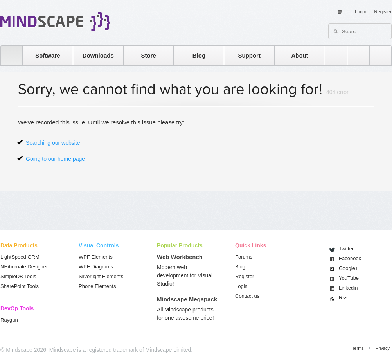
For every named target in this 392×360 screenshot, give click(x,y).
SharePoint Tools (19, 286)
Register (383, 11)
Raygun (9, 320)
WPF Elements (96, 257)
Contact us (247, 296)
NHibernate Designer (24, 267)
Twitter (346, 249)
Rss (343, 298)
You (349, 278)
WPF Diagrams (96, 267)
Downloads (98, 55)
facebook (376, 55)
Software (47, 55)
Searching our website (53, 143)
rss (332, 55)
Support (249, 55)
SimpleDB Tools (18, 276)
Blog (198, 55)
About (299, 55)
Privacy (383, 348)
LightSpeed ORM (20, 257)
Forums (243, 257)
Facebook (350, 258)
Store (148, 55)
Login (360, 11)
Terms (358, 348)
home (7, 55)
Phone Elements (97, 286)
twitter (354, 55)
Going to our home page (55, 159)
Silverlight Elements (101, 276)
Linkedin (348, 288)
